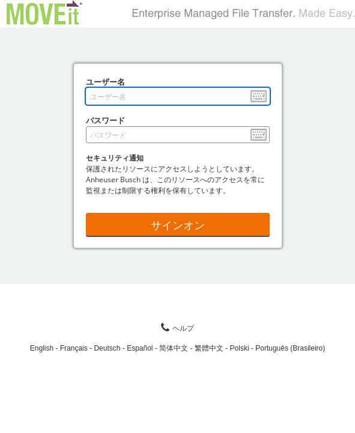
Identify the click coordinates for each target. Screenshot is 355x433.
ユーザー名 (105, 81)
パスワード (105, 120)
